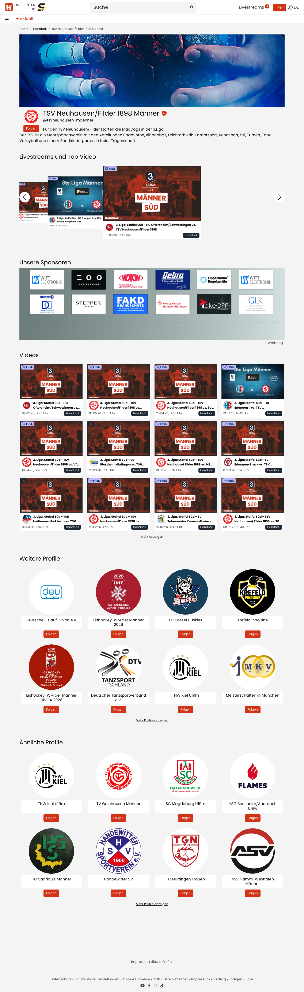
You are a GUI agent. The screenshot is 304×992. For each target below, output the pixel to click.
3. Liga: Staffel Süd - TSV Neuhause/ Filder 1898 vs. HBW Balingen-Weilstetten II (190, 462)
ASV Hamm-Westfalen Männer (252, 881)
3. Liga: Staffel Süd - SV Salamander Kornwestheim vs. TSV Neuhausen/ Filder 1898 (190, 519)
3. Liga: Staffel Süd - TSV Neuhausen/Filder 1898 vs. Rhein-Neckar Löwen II (120, 405)
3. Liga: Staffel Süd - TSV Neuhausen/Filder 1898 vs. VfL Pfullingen (55, 462)
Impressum (201, 979)
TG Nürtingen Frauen (185, 879)
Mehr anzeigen (152, 537)
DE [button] (293, 7)
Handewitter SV (118, 879)
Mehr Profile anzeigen (152, 720)
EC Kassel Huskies (185, 620)
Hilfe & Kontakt (176, 979)
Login (280, 7)
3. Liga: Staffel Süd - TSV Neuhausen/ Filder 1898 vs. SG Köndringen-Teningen (256, 519)
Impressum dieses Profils (151, 961)
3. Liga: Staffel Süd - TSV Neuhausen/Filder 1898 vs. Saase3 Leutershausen (120, 519)
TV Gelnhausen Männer (118, 804)
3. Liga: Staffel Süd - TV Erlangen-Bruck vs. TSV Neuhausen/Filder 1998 (252, 462)
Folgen (31, 128)
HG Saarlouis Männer (51, 879)
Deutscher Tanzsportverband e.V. (118, 697)
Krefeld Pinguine (252, 620)
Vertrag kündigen (228, 979)
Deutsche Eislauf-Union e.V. (51, 620)
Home (23, 29)
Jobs (250, 979)
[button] (24, 197)
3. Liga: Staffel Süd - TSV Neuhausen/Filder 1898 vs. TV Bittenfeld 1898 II (189, 405)
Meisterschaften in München (252, 695)
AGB (157, 979)
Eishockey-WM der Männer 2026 (118, 622)
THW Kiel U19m (185, 695)
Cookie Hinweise (137, 979)
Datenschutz (61, 979)
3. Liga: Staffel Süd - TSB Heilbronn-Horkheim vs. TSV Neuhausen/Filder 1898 (54, 519)
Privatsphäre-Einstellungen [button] (97, 979)
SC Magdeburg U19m (185, 804)
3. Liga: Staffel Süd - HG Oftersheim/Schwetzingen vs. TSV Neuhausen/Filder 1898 (156, 227)
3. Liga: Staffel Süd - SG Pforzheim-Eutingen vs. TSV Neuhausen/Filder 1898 (121, 462)
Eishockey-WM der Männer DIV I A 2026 (51, 697)
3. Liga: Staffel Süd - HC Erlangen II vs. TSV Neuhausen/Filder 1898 (79, 220)
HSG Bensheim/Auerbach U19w (253, 806)
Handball (24, 18)
